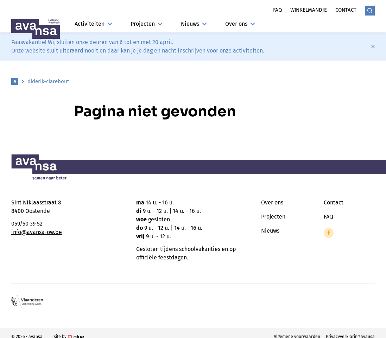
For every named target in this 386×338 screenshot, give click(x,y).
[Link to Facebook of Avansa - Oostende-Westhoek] (329, 233)
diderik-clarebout (48, 81)
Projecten (147, 23)
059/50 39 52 (27, 223)
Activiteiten (93, 23)
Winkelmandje (308, 10)
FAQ (328, 216)
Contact (345, 10)
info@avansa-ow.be (36, 232)
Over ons (240, 23)
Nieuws (194, 23)
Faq (277, 10)
